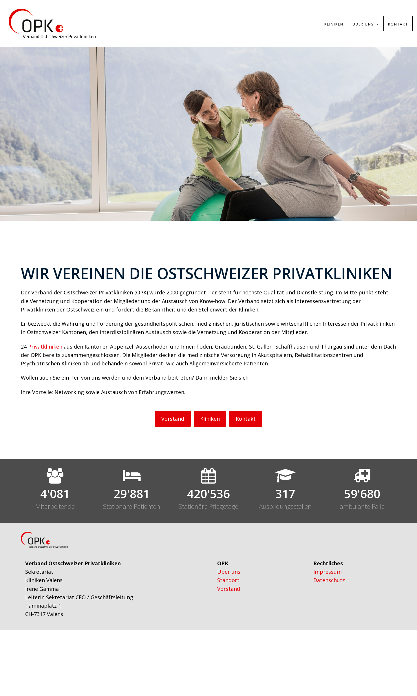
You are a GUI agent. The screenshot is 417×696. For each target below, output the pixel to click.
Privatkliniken (45, 346)
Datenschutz (329, 580)
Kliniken (210, 418)
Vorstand (172, 418)
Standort (228, 580)
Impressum (327, 571)
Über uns (228, 571)
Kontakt (246, 418)
